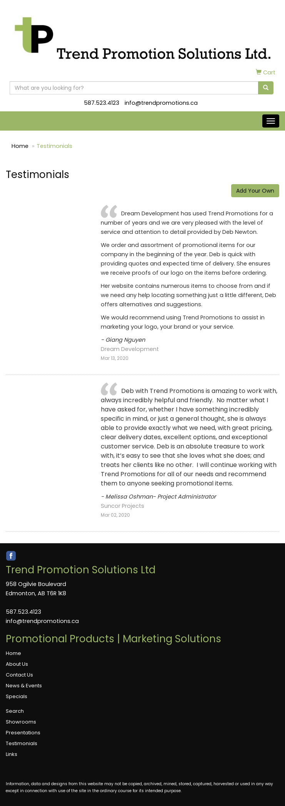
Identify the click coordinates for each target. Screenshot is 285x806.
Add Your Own (255, 191)
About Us (17, 664)
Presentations (23, 732)
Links (11, 754)
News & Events (24, 685)
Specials (16, 696)
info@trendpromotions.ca (161, 103)
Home (20, 146)
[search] (265, 87)
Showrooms (21, 721)
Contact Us (19, 674)
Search (15, 711)
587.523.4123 (101, 103)
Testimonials (21, 743)
